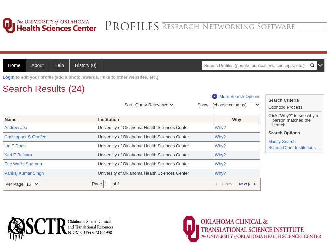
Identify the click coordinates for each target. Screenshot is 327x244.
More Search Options (236, 96)
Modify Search (282, 141)
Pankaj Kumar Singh (24, 173)
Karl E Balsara (18, 154)
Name (10, 119)
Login (8, 77)
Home (14, 65)
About (37, 65)
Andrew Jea (15, 127)
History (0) (86, 65)
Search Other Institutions (292, 147)
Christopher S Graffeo (25, 136)
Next (244, 184)
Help (59, 65)
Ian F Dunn (15, 145)
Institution (108, 119)
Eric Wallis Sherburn (23, 163)
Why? (220, 127)
